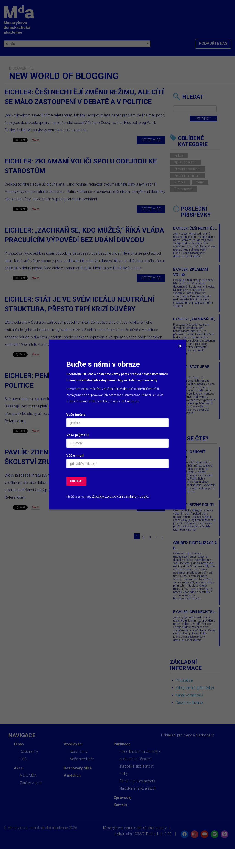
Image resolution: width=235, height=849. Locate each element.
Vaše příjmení (77, 435)
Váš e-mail (75, 455)
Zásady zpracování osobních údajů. (120, 496)
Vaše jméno (75, 414)
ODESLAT (76, 481)
